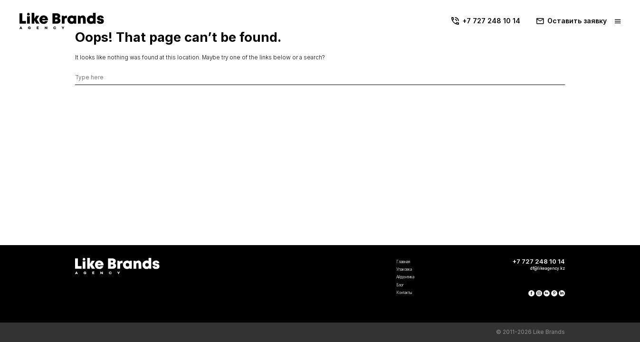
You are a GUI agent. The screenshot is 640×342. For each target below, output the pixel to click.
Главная (293, 237)
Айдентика (297, 263)
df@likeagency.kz (536, 249)
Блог (287, 276)
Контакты (295, 290)
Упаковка (294, 250)
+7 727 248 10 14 (487, 21)
